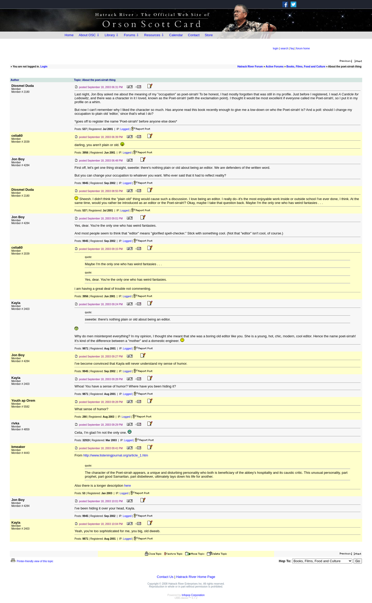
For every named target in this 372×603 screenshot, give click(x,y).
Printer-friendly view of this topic (31, 561)
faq (292, 48)
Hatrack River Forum (250, 66)
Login (43, 66)
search (284, 48)
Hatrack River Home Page (195, 577)
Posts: (80, 129)
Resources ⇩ (154, 35)
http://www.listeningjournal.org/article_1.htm (115, 455)
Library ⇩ (112, 35)
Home (69, 35)
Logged (124, 129)
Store (209, 35)
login (275, 48)
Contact (194, 35)
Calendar (176, 35)
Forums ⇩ (131, 35)
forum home (303, 48)
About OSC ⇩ (89, 35)
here (127, 485)
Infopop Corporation (193, 595)
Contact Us (165, 577)
